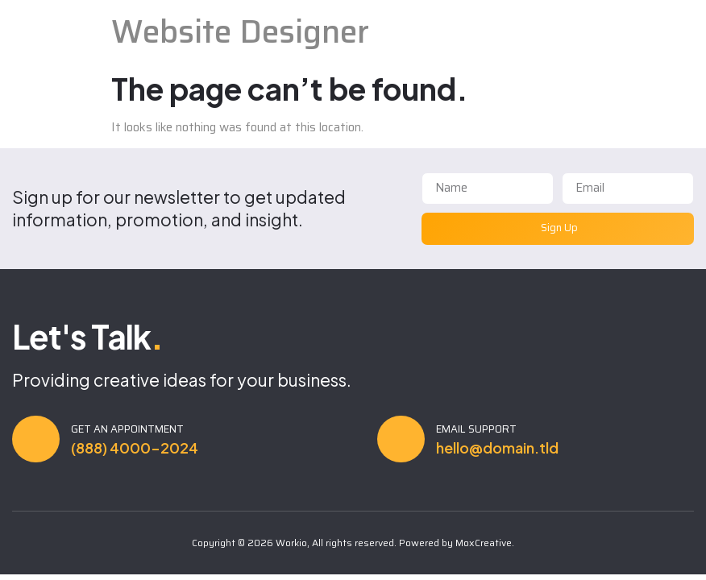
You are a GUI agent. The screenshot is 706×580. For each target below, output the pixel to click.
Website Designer (240, 31)
